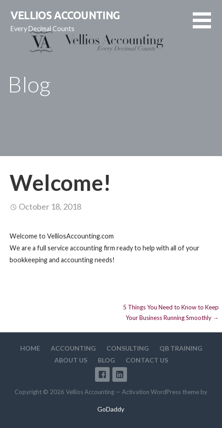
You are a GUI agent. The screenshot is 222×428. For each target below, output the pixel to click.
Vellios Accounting (65, 15)
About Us (70, 360)
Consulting (127, 348)
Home (30, 348)
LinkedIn (119, 374)
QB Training (180, 348)
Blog (106, 360)
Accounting (73, 348)
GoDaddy (110, 409)
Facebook (102, 374)
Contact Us (147, 360)
